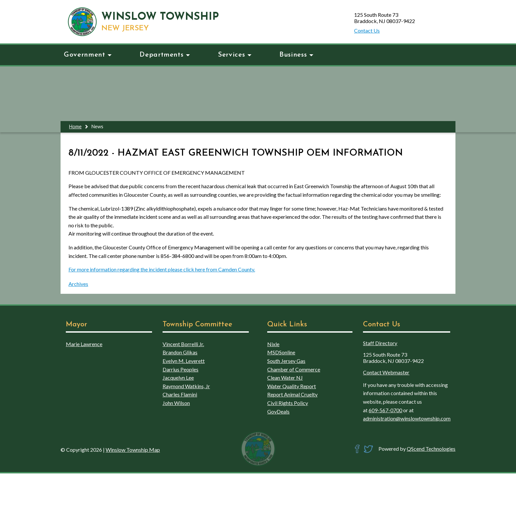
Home (75, 126)
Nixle (273, 344)
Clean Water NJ (285, 377)
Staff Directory (380, 343)
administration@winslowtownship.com (407, 418)
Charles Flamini (180, 394)
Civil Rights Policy (287, 403)
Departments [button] (165, 54)
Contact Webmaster (386, 372)
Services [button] (234, 54)
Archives (78, 284)
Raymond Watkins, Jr (186, 386)
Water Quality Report (291, 386)
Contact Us (367, 30)
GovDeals (278, 411)
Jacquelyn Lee (178, 377)
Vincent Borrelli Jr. (183, 344)
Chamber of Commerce (293, 369)
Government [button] (88, 54)
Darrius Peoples (180, 369)
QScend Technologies (431, 448)
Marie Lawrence (84, 344)
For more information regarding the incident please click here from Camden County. (161, 269)
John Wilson (176, 403)
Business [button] (296, 54)
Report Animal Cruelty (292, 394)
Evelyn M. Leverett (184, 361)
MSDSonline (281, 352)
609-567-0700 (385, 410)
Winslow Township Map (133, 449)
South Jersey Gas (286, 361)
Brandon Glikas (180, 352)
